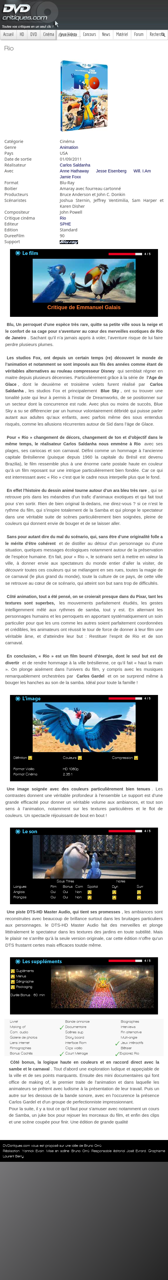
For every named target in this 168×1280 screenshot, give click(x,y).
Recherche (157, 34)
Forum (139, 34)
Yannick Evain (33, 1151)
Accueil (8, 34)
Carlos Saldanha (75, 165)
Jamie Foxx (70, 176)
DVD (33, 34)
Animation (69, 147)
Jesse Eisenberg (111, 171)
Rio (63, 218)
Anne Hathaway (74, 171)
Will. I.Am (142, 171)
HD (22, 34)
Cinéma (48, 34)
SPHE (65, 224)
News (106, 34)
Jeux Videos (68, 34)
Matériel (122, 34)
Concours (89, 34)
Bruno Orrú (80, 1151)
